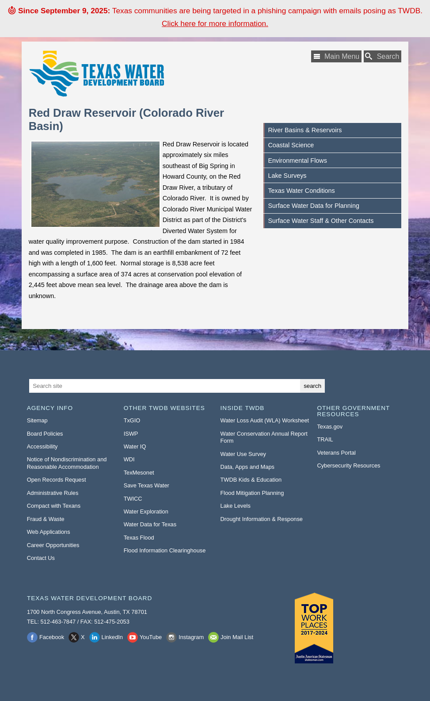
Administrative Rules (53, 493)
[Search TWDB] (383, 56)
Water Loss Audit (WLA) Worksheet (265, 420)
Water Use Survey (243, 454)
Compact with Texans (53, 505)
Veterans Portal (336, 452)
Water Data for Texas (150, 524)
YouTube (151, 637)
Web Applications (48, 532)
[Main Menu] (336, 56)
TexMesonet (139, 472)
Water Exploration (146, 511)
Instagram (191, 637)
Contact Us (41, 558)
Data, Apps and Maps (247, 467)
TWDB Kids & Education (251, 479)
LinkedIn (112, 637)
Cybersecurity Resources (348, 465)
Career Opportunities (53, 545)
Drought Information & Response (262, 519)
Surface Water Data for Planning (313, 205)
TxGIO (132, 420)
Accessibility (42, 446)
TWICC (133, 498)
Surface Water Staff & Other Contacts (320, 220)
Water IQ (135, 446)
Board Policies (45, 433)
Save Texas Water (146, 485)
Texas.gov (329, 426)
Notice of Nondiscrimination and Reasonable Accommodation (67, 463)
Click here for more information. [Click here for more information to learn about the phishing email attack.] (215, 23)
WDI (129, 459)
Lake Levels (236, 505)
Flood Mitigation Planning (252, 493)
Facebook (51, 637)
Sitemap (37, 420)
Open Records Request (56, 479)
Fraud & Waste (46, 519)
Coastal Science (291, 145)
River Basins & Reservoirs (305, 130)
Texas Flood (139, 537)
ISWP (131, 433)
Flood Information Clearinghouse (165, 550)
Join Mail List (237, 637)
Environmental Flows (297, 160)
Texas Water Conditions (301, 190)
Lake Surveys (287, 175)
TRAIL (325, 439)
